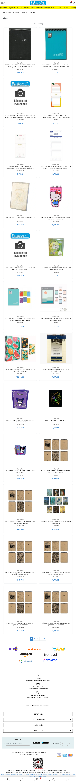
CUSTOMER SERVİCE (38, 720)
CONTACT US (38, 731)
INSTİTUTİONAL (38, 714)
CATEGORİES (38, 725)
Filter (34, 24)
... (41, 639)
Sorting (40, 24)
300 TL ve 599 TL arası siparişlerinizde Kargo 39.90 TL (42, 8)
